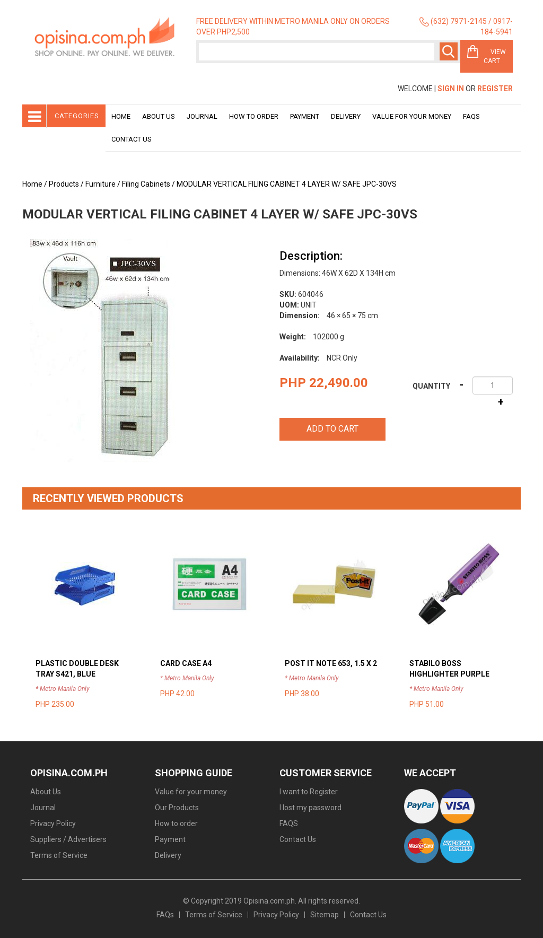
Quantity (431, 386)
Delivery (346, 116)
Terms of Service (58, 855)
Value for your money (411, 116)
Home (120, 116)
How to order (253, 116)
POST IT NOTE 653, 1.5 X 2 (331, 663)
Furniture (100, 184)
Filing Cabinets (146, 184)
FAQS (288, 823)
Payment (304, 116)
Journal (202, 116)
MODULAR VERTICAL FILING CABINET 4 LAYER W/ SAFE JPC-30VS (287, 184)
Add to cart (332, 429)
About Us (158, 116)
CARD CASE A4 (186, 663)
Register (495, 88)
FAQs (165, 914)
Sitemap (324, 914)
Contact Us (131, 139)
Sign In (450, 88)
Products (64, 184)
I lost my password (310, 807)
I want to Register (308, 791)
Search (449, 51)
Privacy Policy (53, 823)
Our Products (177, 807)
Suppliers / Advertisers (68, 839)
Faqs (471, 116)
